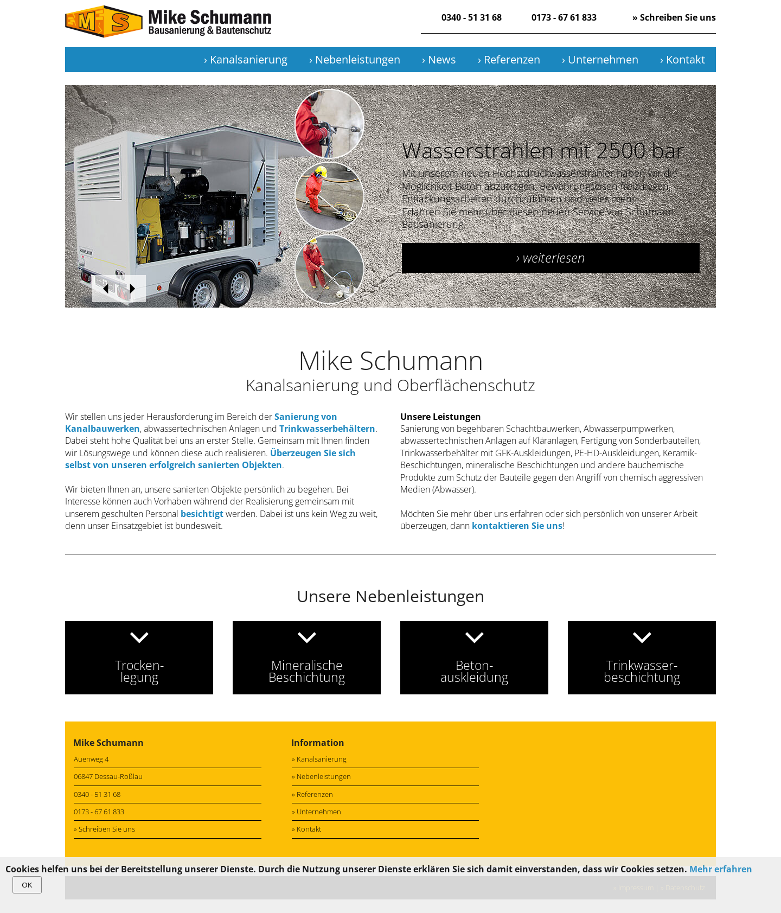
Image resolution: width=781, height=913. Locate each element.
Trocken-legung (139, 671)
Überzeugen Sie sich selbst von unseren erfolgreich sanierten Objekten (210, 459)
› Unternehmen (600, 59)
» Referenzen (312, 794)
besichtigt (202, 514)
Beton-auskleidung (474, 671)
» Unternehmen (316, 811)
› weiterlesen (550, 257)
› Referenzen (509, 59)
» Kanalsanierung (319, 759)
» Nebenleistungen (321, 776)
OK (27, 885)
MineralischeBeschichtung (306, 671)
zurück (105, 288)
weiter (132, 288)
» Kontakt (306, 829)
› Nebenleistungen (354, 59)
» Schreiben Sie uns (674, 17)
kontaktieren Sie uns (517, 526)
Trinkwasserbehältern (327, 429)
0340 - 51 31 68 (471, 17)
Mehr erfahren (720, 869)
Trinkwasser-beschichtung (642, 671)
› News (439, 59)
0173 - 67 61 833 (564, 17)
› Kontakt (682, 59)
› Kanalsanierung (245, 59)
